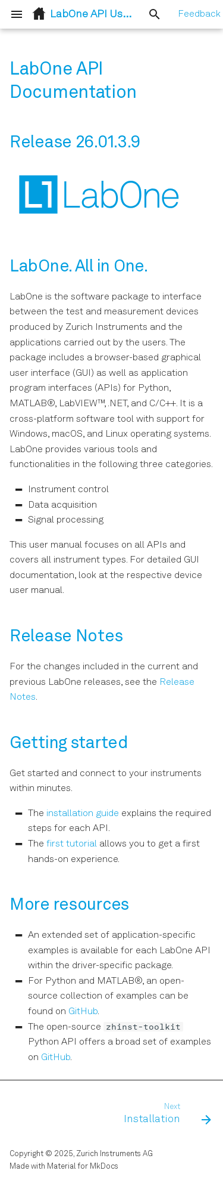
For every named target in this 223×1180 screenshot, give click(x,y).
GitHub (83, 1012)
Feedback (199, 14)
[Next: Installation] (166, 1114)
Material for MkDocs (82, 1166)
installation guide (82, 813)
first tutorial (71, 844)
